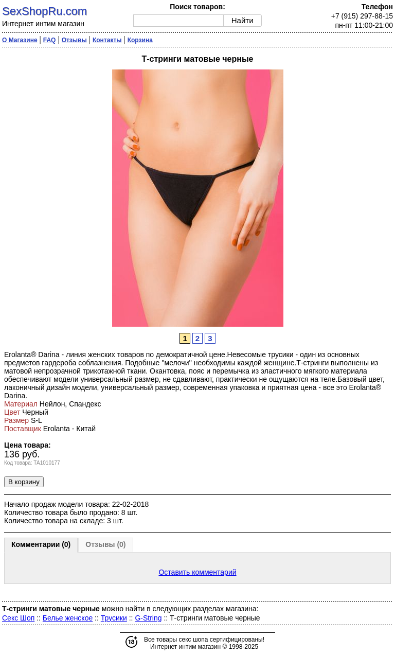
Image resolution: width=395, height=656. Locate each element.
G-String (148, 618)
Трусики (114, 618)
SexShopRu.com (44, 11)
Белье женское (68, 618)
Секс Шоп (18, 618)
